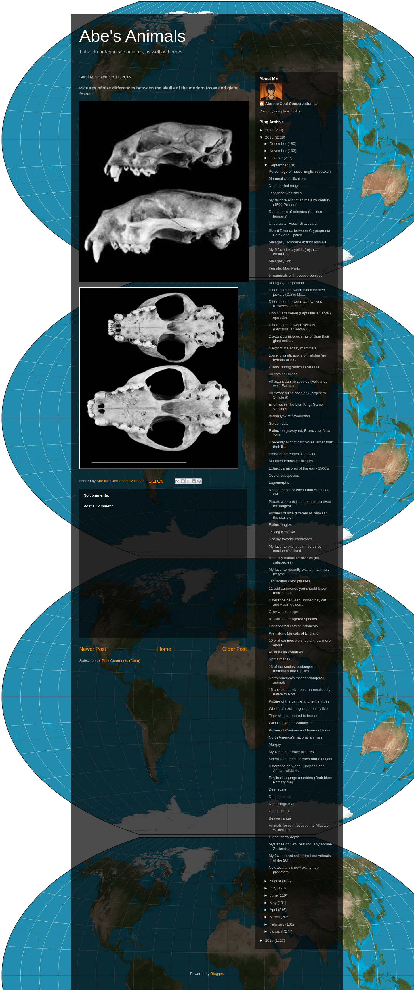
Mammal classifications (288, 178)
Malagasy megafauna (286, 283)
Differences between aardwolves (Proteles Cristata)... (295, 303)
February (277, 924)
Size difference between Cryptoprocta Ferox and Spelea (299, 232)
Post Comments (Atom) (121, 660)
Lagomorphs (279, 482)
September (279, 165)
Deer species (279, 797)
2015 (270, 940)
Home (164, 649)
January (277, 931)
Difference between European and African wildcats (297, 768)
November (279, 151)
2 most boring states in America (294, 367)
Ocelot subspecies (284, 475)
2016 (270, 137)
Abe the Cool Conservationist (291, 103)
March (275, 917)
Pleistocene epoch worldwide (292, 454)
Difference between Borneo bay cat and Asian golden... (297, 602)
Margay (275, 744)
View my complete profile (280, 111)
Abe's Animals (132, 35)
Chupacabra (279, 811)
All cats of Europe (283, 374)
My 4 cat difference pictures (291, 752)
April (274, 910)
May (274, 903)
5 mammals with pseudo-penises (295, 275)
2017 (270, 130)
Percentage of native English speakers (300, 171)
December (279, 143)
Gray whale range (283, 612)
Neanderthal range (284, 186)
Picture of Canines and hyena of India (299, 730)
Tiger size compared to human (293, 716)
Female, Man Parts (284, 268)
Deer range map (282, 804)
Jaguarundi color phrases (289, 581)
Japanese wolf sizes (285, 193)
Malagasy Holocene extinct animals (298, 242)
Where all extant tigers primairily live (298, 708)
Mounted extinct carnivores (291, 461)
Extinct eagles (280, 524)
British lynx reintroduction (289, 416)
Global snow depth (284, 837)
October (277, 158)
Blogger (217, 974)
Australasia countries (286, 652)
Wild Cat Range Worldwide (291, 723)
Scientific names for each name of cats (300, 759)
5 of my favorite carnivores (290, 539)
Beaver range (280, 818)
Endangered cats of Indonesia (293, 626)
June (274, 895)
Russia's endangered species (293, 619)
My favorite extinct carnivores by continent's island (295, 548)
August (276, 881)
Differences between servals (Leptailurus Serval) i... (292, 327)
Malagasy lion (280, 261)
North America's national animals (295, 737)
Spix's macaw (280, 659)
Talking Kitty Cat (282, 532)
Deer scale (277, 789)
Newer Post (92, 649)
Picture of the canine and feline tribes (299, 701)
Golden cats (278, 423)
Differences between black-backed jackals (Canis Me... (297, 292)
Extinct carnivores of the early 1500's (299, 468)
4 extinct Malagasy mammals (292, 348)
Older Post (234, 649)
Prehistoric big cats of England (294, 633)
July (273, 888)
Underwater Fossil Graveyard (293, 223)
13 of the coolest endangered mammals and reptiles (292, 668)
